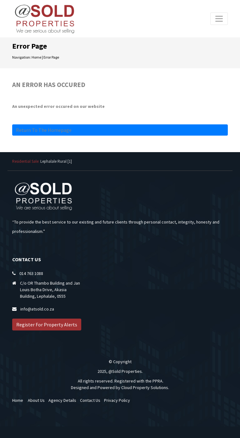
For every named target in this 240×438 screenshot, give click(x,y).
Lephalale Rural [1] (56, 161)
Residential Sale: (26, 161)
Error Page (51, 57)
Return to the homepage (44, 130)
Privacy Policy (117, 400)
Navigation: (21, 57)
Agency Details (62, 400)
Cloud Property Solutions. (145, 387)
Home (36, 57)
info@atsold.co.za (37, 309)
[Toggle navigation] (219, 18)
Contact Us (90, 400)
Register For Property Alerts (46, 324)
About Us (36, 400)
